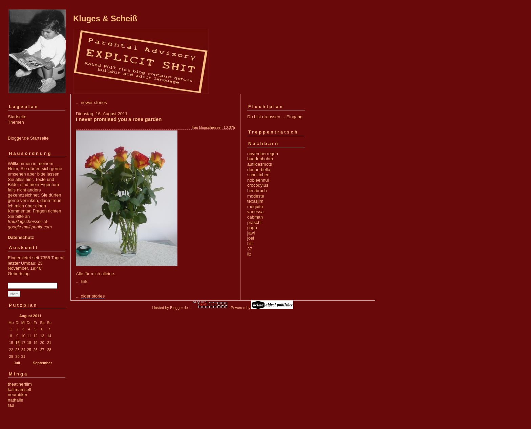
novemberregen (262, 153)
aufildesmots (259, 164)
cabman (255, 217)
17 (23, 343)
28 (49, 350)
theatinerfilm (20, 384)
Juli (17, 363)
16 (17, 343)
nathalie (15, 400)
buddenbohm (260, 158)
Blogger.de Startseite (28, 138)
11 (29, 336)
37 (249, 248)
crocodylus (257, 185)
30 (17, 356)
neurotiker (17, 394)
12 (35, 336)
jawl (251, 233)
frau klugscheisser (206, 127)
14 (49, 336)
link (84, 281)
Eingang (294, 116)
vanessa (255, 211)
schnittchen (258, 174)
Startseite (17, 116)
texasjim (255, 201)
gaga (252, 227)
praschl (254, 222)
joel (250, 238)
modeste (255, 196)
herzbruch (257, 190)
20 (42, 343)
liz (249, 254)
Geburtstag (18, 273)
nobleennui (258, 180)
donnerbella (258, 169)
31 (23, 356)
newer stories (94, 102)
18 (29, 343)
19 (35, 343)
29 (11, 356)
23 (17, 350)
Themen (16, 122)
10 (23, 336)
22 (11, 350)
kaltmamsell (19, 389)
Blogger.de (179, 308)
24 (23, 350)
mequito (255, 206)
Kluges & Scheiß (105, 18)
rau (11, 405)
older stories (93, 296)
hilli (250, 243)
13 (42, 336)
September (42, 363)
